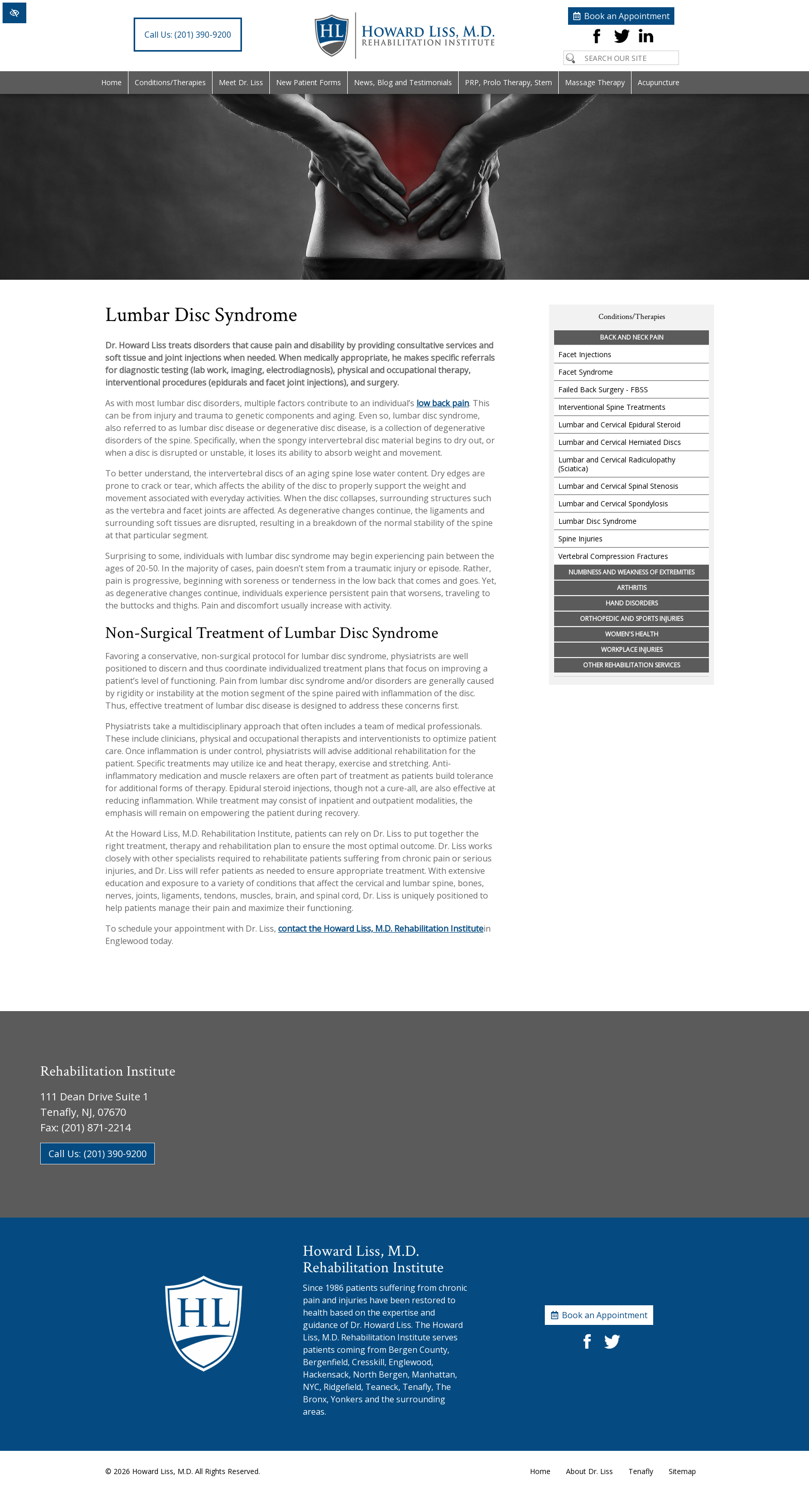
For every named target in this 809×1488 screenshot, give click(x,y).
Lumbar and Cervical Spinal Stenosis (618, 486)
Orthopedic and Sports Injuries (631, 618)
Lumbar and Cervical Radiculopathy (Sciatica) (616, 464)
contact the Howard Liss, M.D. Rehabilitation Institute (380, 928)
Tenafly (640, 1471)
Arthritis (631, 587)
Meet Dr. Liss (241, 82)
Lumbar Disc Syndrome (597, 521)
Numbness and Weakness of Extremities (631, 572)
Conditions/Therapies (170, 82)
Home (111, 82)
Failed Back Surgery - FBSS (603, 389)
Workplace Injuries (631, 649)
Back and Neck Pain (632, 337)
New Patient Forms (308, 82)
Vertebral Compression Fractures (613, 556)
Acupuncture (658, 82)
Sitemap (682, 1471)
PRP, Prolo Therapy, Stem (508, 82)
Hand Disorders (632, 603)
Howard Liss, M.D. (162, 1471)
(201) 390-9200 (187, 34)
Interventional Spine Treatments (612, 407)
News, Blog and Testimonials (403, 82)
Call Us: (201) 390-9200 (97, 1153)
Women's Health (631, 634)
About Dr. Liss (589, 1471)
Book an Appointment (627, 16)
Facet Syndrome (585, 372)
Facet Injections (584, 354)
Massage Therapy (595, 82)
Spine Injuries (580, 538)
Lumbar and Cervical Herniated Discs (619, 442)
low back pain (442, 403)
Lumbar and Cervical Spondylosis (613, 503)
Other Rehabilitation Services (631, 665)
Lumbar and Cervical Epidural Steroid (619, 424)
